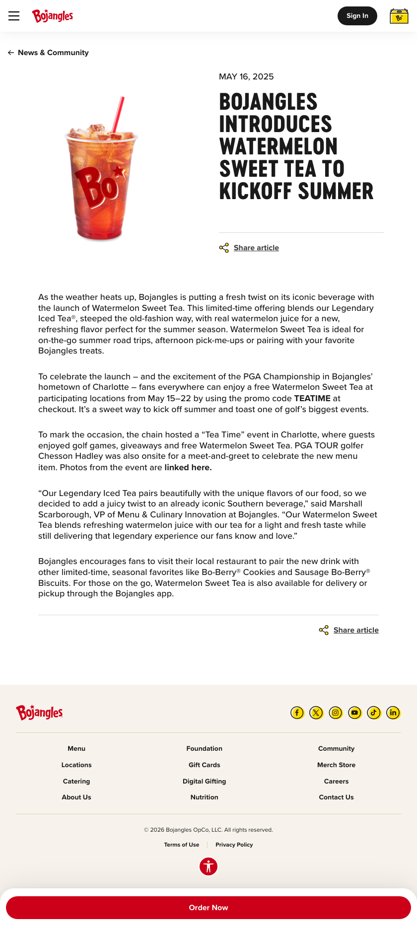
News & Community (48, 52)
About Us (76, 797)
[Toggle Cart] (399, 16)
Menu (76, 749)
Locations (77, 765)
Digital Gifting (204, 782)
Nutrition (204, 797)
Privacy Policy (234, 845)
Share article (256, 248)
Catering (76, 782)
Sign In (357, 16)
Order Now (208, 907)
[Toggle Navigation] (14, 16)
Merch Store (336, 765)
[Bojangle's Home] (52, 16)
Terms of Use (182, 845)
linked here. (188, 467)
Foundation (204, 749)
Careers (336, 782)
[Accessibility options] (208, 866)
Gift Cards (204, 765)
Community (336, 749)
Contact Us (336, 797)
